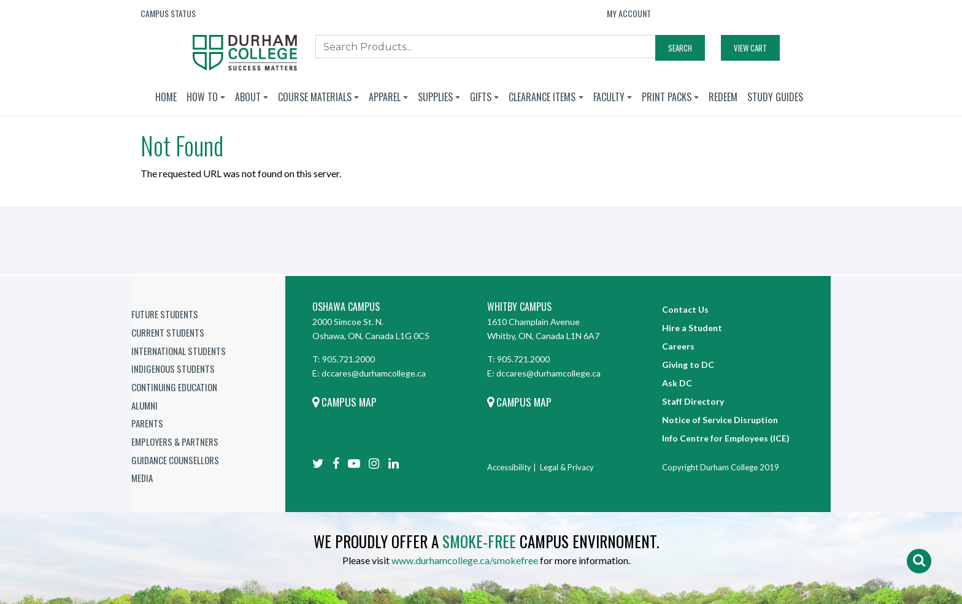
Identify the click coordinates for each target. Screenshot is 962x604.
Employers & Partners (174, 441)
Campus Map (344, 402)
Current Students (167, 332)
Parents (147, 423)
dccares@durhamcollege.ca (373, 373)
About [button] (248, 97)
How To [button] (202, 97)
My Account (629, 13)
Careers (678, 346)
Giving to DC (688, 364)
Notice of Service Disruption (720, 420)
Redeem (723, 97)
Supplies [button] (435, 97)
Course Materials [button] (315, 97)
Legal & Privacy (567, 467)
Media (142, 477)
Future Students (164, 314)
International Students (178, 350)
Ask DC (677, 383)
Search (680, 48)
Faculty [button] (609, 97)
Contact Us (685, 309)
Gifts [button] (480, 97)
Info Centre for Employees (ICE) (726, 438)
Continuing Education (174, 387)
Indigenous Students (173, 368)
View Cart (750, 48)
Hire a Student (692, 328)
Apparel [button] (385, 97)
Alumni (144, 405)
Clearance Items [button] (542, 97)
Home (166, 97)
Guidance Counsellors (175, 460)
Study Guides (775, 97)
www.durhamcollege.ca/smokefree (464, 560)
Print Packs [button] (666, 97)
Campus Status (168, 13)
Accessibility (509, 467)
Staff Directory (693, 401)
